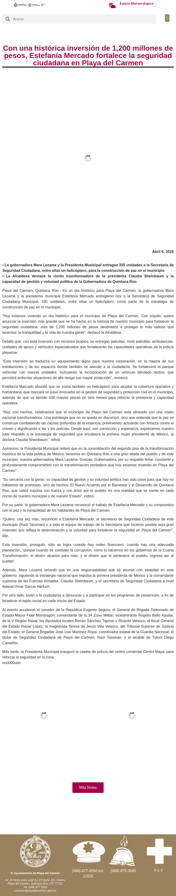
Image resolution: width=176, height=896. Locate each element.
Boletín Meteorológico (136, 3)
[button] (167, 18)
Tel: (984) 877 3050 (35, 887)
